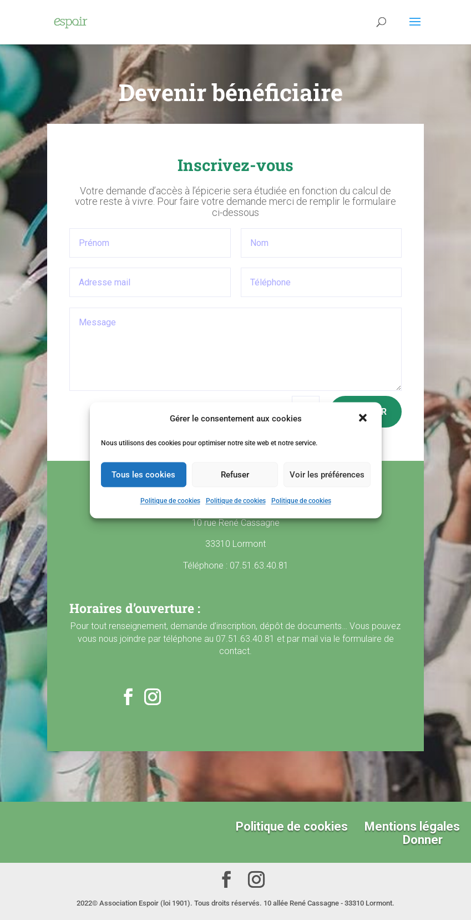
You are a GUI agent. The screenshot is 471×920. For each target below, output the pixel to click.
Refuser (235, 475)
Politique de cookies (170, 501)
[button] (364, 418)
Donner (423, 840)
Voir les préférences (327, 475)
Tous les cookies (143, 475)
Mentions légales (412, 826)
